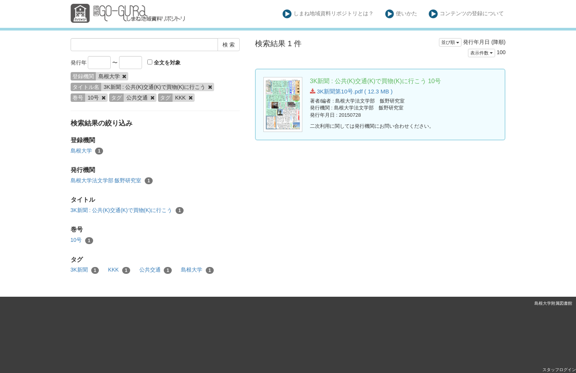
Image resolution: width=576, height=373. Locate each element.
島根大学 (87, 151)
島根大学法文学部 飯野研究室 (112, 180)
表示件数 (481, 53)
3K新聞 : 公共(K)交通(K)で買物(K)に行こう (127, 210)
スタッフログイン (559, 369)
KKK (119, 270)
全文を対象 (164, 62)
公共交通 (155, 270)
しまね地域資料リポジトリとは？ (328, 14)
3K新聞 (85, 270)
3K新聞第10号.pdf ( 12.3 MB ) (351, 91)
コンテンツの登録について (466, 14)
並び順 (450, 42)
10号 (82, 240)
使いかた (401, 14)
